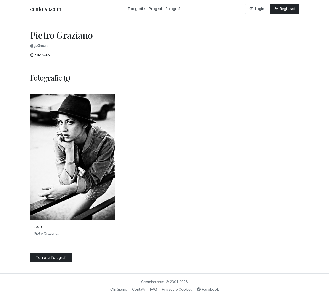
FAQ (153, 289)
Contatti (138, 289)
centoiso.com (45, 8)
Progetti (155, 8)
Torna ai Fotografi (51, 257)
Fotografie (136, 8)
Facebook (208, 289)
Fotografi (173, 8)
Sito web (40, 55)
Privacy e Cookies (177, 289)
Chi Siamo (118, 289)
